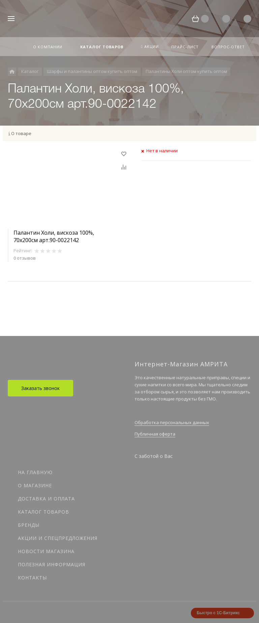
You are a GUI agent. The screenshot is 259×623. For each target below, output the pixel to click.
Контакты (32, 577)
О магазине (35, 485)
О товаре (21, 133)
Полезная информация (51, 564)
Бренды (28, 525)
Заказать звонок (40, 388)
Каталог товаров (43, 512)
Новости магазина (46, 551)
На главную (35, 472)
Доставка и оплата (46, 498)
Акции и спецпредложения (57, 538)
